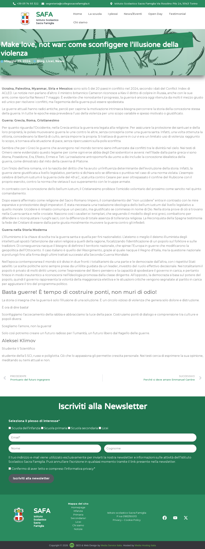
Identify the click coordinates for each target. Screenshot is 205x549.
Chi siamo (80, 22)
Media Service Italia (111, 545)
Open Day (155, 14)
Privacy (117, 519)
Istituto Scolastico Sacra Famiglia (47, 22)
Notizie (78, 529)
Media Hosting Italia (145, 545)
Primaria (78, 514)
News (26, 61)
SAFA (44, 15)
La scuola (95, 14)
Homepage (78, 507)
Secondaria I (78, 518)
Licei (17, 61)
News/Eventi (133, 14)
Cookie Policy (132, 519)
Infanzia (78, 510)
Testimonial (177, 14)
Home (77, 14)
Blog (8, 61)
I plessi (113, 14)
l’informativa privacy (79, 468)
